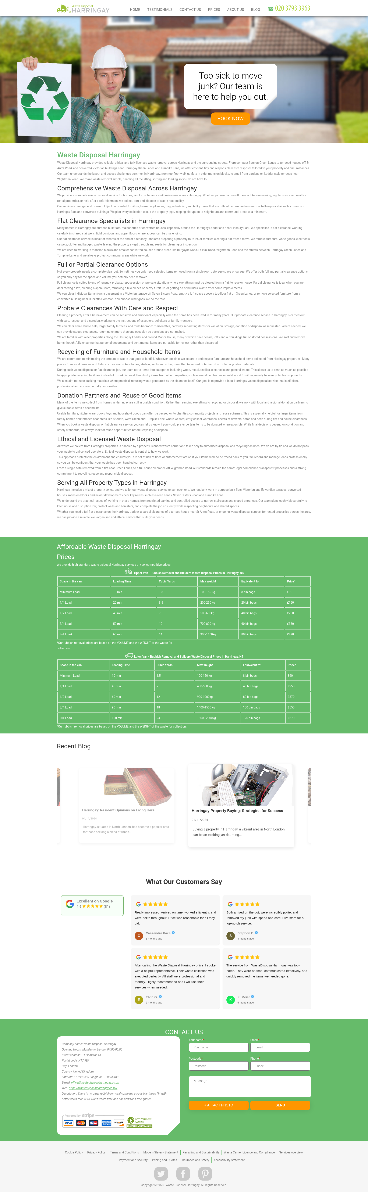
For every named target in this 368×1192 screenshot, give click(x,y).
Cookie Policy (74, 1152)
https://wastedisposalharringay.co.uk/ (93, 1088)
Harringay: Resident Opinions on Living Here (118, 810)
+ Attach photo (218, 1105)
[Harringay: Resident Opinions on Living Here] (126, 787)
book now (230, 119)
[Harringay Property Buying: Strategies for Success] (241, 785)
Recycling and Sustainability (201, 1152)
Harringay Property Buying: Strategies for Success (237, 810)
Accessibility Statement (229, 1160)
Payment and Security (133, 1160)
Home (135, 9)
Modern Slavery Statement (160, 1152)
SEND (280, 1105)
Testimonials (159, 9)
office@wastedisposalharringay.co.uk (95, 1082)
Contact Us (190, 9)
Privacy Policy (96, 1152)
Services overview (291, 1152)
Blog (255, 9)
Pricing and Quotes (164, 1160)
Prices (214, 9)
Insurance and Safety (195, 1160)
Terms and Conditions (124, 1152)
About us (235, 9)
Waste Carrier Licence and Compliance (249, 1152)
